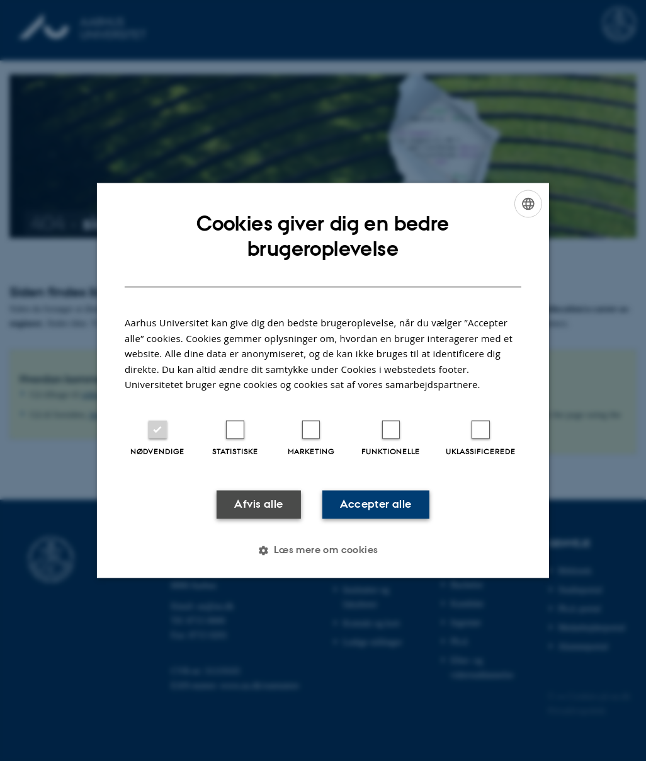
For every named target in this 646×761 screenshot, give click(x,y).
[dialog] (323, 380)
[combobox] (528, 203)
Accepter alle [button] (375, 504)
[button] (323, 550)
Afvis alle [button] (258, 504)
